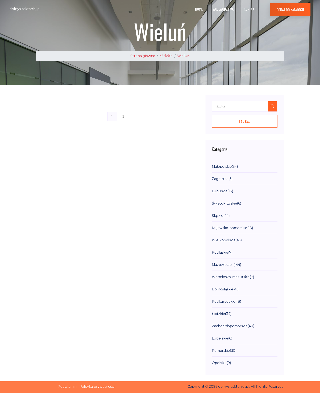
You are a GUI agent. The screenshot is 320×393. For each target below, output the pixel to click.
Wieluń (183, 56)
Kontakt (250, 9)
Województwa (223, 9)
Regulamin (67, 387)
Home (199, 9)
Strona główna (142, 56)
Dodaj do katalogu (290, 9)
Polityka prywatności (96, 387)
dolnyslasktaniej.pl (25, 9)
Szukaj (245, 121)
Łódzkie (166, 56)
